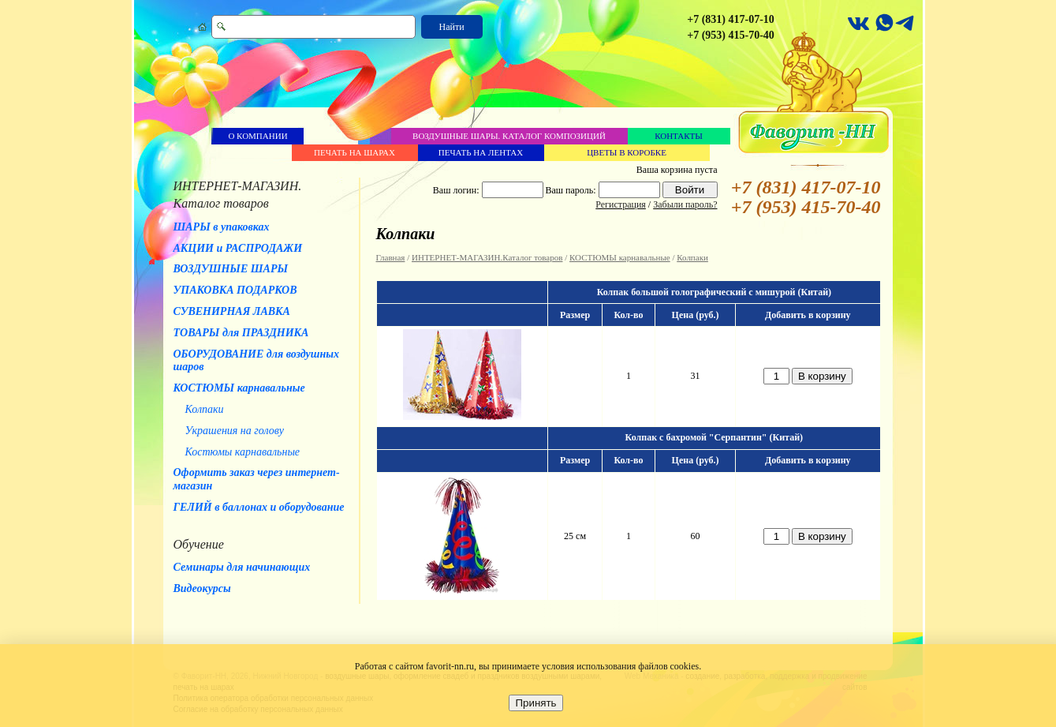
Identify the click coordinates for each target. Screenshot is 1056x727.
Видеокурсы (202, 588)
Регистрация (620, 204)
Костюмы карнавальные (242, 452)
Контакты (679, 136)
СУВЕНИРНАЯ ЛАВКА (232, 311)
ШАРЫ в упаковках (222, 227)
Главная (390, 257)
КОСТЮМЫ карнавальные (239, 388)
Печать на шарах (354, 152)
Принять (535, 703)
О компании (257, 136)
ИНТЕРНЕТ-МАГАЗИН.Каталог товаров (487, 257)
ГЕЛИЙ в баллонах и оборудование (259, 507)
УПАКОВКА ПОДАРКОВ (235, 290)
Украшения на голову (234, 431)
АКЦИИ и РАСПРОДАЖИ (238, 248)
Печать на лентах (480, 152)
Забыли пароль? (685, 204)
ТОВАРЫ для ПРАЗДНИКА (241, 333)
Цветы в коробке (626, 152)
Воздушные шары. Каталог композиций (509, 136)
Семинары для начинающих (242, 567)
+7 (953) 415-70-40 (730, 35)
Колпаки (204, 409)
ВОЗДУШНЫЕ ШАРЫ (231, 269)
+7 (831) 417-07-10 (730, 19)
